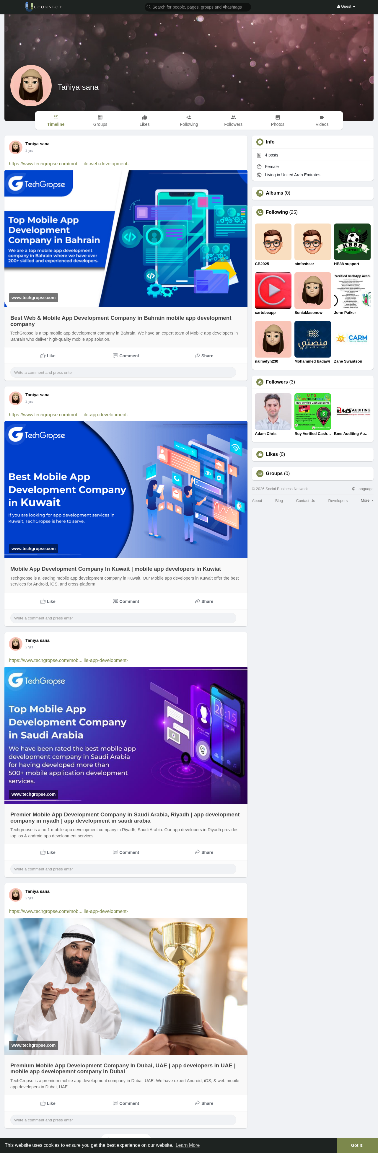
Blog (279, 501)
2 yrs (29, 151)
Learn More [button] (188, 1145)
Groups (274, 473)
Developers (338, 501)
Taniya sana (78, 87)
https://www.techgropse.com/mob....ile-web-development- (69, 163)
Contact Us (305, 501)
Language (363, 489)
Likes (272, 454)
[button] (198, 7)
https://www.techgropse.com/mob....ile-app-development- (68, 414)
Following (277, 212)
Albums (274, 193)
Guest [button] (346, 6)
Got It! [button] (357, 1145)
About (257, 501)
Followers (277, 382)
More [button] (367, 500)
